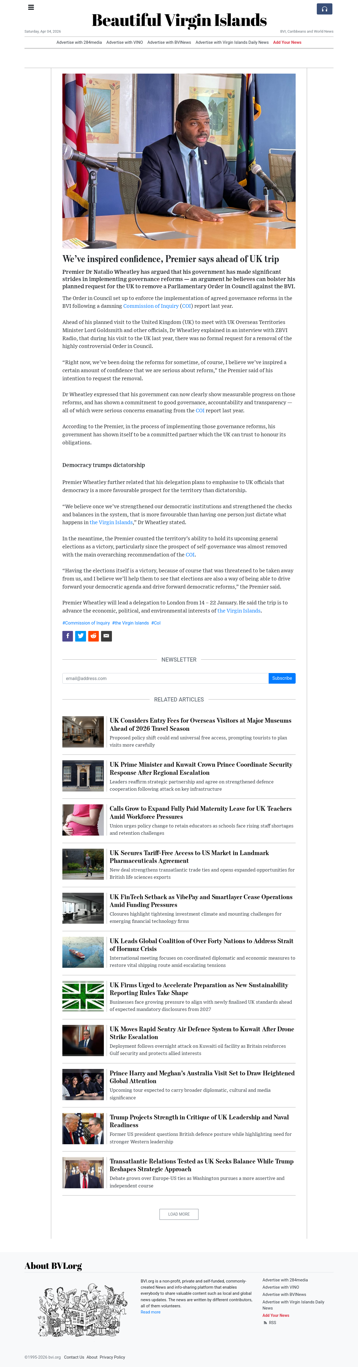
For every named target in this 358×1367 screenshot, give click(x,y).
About (92, 1357)
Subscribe (282, 678)
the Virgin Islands (111, 522)
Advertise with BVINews (169, 42)
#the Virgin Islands (130, 623)
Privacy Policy (112, 1357)
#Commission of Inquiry (86, 623)
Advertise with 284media (79, 42)
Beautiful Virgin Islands (179, 19)
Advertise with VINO (124, 42)
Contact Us (74, 1357)
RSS (269, 1322)
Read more (151, 1312)
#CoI (156, 623)
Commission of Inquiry (151, 306)
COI (186, 306)
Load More (179, 1214)
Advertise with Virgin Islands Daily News (232, 42)
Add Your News (287, 42)
